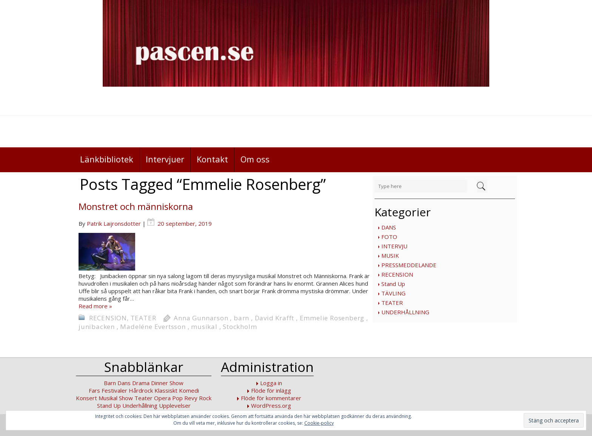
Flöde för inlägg (271, 390)
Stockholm (240, 326)
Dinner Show (167, 383)
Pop (177, 398)
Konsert (86, 398)
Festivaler (114, 390)
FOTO (389, 236)
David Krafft (274, 318)
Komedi (189, 390)
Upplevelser (175, 405)
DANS (388, 227)
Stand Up (393, 284)
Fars (94, 390)
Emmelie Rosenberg (332, 318)
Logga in (271, 383)
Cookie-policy (319, 423)
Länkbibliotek (106, 159)
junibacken (97, 326)
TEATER (392, 302)
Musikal (108, 398)
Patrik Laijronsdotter (114, 223)
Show (126, 398)
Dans (124, 383)
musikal (204, 326)
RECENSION (397, 274)
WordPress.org (271, 405)
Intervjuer (165, 159)
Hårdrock (141, 390)
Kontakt (212, 159)
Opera (162, 398)
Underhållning (139, 405)
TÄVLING (393, 293)
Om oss (255, 159)
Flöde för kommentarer (271, 398)
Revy (190, 398)
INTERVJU (394, 246)
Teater (143, 398)
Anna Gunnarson (201, 318)
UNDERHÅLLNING (405, 312)
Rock (205, 398)
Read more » (95, 306)
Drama (141, 383)
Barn (110, 383)
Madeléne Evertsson (152, 326)
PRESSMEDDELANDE (408, 265)
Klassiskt (165, 390)
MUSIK (390, 255)
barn (241, 318)
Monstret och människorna (136, 206)
